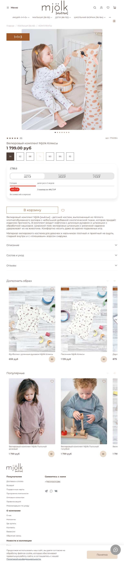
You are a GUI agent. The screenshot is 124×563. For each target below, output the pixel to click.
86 (60, 156)
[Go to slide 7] (68, 132)
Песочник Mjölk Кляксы (73, 349)
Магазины (11, 512)
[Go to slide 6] (66, 132)
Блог (8, 537)
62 (20, 156)
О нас (8, 507)
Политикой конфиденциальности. (23, 559)
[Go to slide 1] (55, 132)
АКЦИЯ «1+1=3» (21, 17)
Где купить (11, 516)
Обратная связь (13, 528)
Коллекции (11, 541)
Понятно (102, 554)
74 (40, 156)
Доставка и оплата (14, 473)
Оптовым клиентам (15, 490)
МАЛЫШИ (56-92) (42, 17)
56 (10, 156)
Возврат (10, 477)
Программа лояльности (17, 486)
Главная (10, 26)
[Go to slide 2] (57, 132)
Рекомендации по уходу (17, 498)
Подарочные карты (15, 482)
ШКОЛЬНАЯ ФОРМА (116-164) (89, 17)
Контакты (10, 520)
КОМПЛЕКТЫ (45, 26)
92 (70, 156)
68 (30, 156)
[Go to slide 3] (59, 132)
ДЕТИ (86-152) (63, 17)
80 (50, 156)
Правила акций (13, 494)
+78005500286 (52, 473)
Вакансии (10, 524)
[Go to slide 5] (64, 132)
